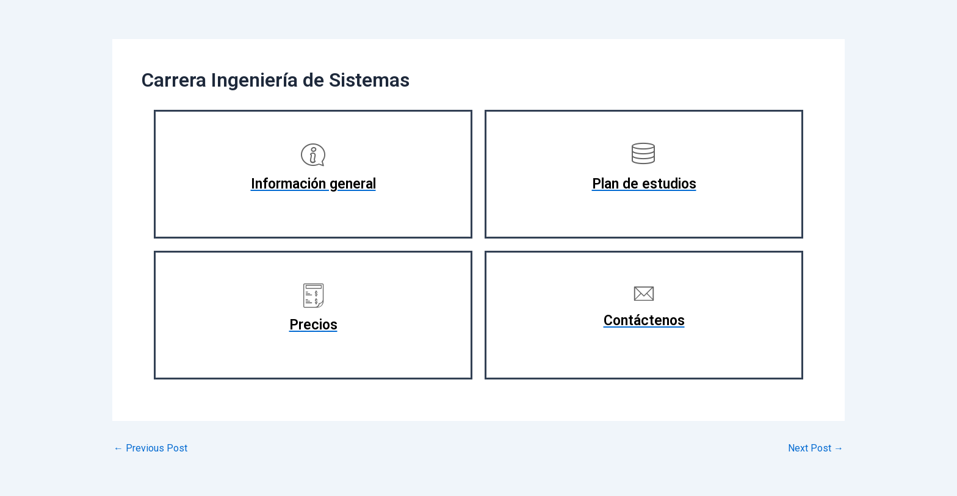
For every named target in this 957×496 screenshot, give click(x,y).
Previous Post (150, 448)
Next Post (815, 448)
